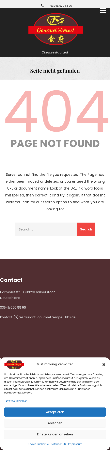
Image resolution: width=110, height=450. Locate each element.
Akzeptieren (55, 412)
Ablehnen (55, 423)
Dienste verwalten (17, 400)
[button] (104, 365)
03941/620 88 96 (61, 5)
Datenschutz (58, 444)
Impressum (75, 444)
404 (56, 112)
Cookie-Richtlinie (38, 444)
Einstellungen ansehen (55, 434)
